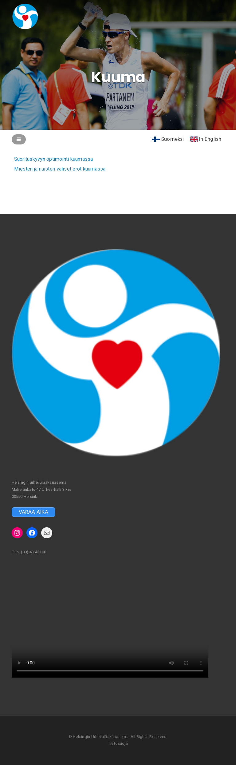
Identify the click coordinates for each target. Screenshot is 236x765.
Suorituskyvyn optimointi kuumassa (55, 159)
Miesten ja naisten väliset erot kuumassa (61, 168)
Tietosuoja (118, 743)
